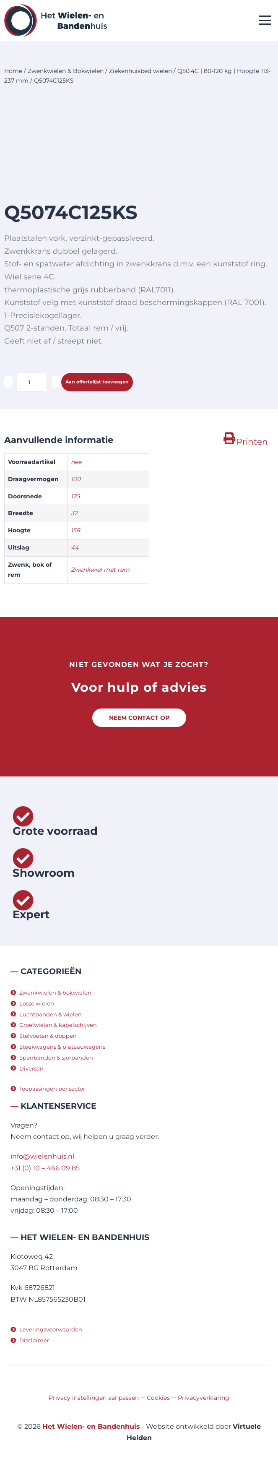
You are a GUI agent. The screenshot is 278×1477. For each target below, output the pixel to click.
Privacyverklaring (203, 1397)
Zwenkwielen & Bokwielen (66, 71)
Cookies (158, 1397)
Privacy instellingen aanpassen (94, 1397)
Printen (252, 442)
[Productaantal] (31, 382)
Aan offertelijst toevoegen (97, 382)
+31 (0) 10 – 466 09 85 (45, 1168)
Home (13, 71)
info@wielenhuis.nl (42, 1156)
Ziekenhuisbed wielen (140, 71)
